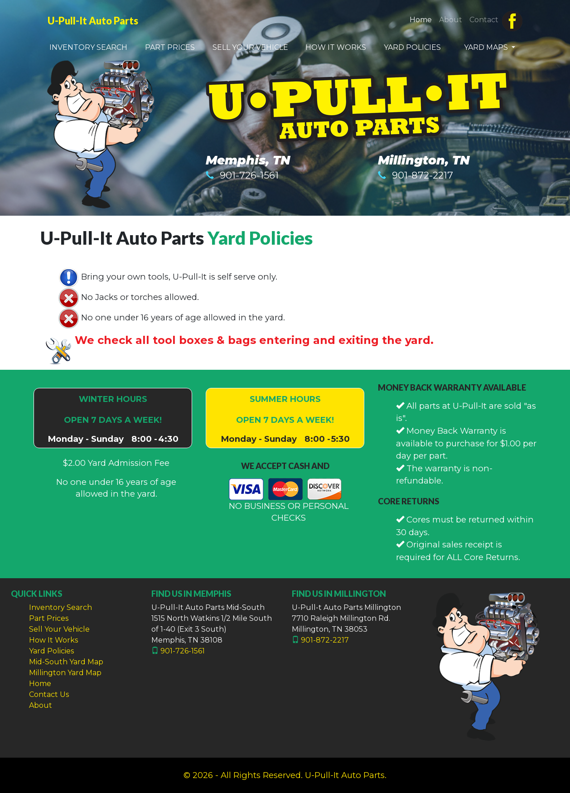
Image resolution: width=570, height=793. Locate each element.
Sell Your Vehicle (59, 629)
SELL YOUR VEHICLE (250, 47)
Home (422, 19)
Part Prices (48, 618)
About (450, 19)
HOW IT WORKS (335, 47)
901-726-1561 (249, 175)
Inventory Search (60, 607)
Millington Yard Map (65, 672)
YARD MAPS (487, 47)
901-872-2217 (422, 175)
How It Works (53, 640)
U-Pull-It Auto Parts (93, 21)
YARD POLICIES (412, 47)
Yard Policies (260, 238)
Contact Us (49, 694)
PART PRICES (170, 47)
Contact (483, 19)
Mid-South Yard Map (66, 662)
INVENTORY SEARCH (88, 47)
